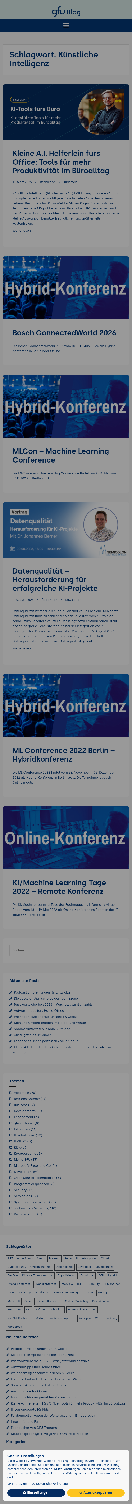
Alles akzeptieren (96, 1493)
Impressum (17, 1484)
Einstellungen (36, 1493)
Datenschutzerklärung (46, 1484)
